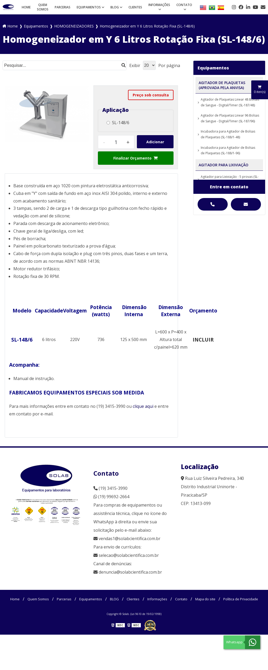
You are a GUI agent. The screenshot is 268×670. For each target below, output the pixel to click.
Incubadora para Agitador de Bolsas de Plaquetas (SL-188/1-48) (228, 134)
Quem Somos (42, 7)
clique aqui (143, 406)
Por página (169, 65)
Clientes (135, 7)
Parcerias (62, 7)
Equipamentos (89, 7)
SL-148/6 (118, 122)
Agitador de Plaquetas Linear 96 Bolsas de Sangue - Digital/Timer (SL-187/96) (230, 118)
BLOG (114, 7)
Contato (184, 5)
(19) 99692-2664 (111, 496)
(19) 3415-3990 (110, 488)
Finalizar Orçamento (135, 158)
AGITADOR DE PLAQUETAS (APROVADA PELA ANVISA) (222, 85)
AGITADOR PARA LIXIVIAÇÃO (223, 164)
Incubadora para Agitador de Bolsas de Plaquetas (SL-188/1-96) (228, 150)
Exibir (134, 65)
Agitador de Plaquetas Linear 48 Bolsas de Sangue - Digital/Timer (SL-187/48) (230, 102)
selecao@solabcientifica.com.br (129, 555)
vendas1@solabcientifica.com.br (126, 538)
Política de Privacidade (134, 608)
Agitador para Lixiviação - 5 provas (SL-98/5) (230, 179)
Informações (159, 5)
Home (26, 7)
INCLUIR (203, 339)
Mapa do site (239, 599)
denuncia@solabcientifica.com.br (130, 572)
